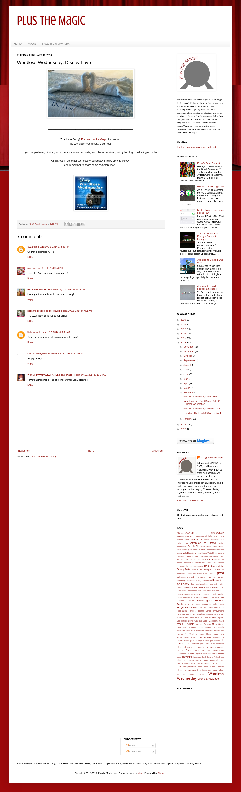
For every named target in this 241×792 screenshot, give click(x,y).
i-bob (140, 773)
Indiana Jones (204, 611)
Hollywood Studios (187, 607)
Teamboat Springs (207, 660)
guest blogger (203, 597)
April (186, 383)
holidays (219, 604)
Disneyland (208, 569)
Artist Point (182, 543)
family (198, 581)
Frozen (205, 591)
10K (215, 536)
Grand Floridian (217, 594)
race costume (199, 647)
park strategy (196, 640)
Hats (222, 597)
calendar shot (192, 556)
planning (220, 643)
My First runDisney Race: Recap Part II (210, 211)
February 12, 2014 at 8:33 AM (54, 332)
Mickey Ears (211, 627)
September (189, 360)
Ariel (222, 540)
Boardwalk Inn (194, 553)
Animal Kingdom (200, 539)
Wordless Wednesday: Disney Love (201, 408)
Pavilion (206, 640)
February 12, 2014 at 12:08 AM (69, 289)
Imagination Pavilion (186, 611)
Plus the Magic (51, 20)
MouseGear (219, 631)
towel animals (197, 664)
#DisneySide (217, 533)
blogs (221, 550)
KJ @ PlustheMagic (212, 457)
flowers (187, 587)
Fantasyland (207, 581)
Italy (216, 614)
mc (29, 268)
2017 (184, 329)
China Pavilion (202, 560)
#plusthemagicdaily (204, 536)
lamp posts (194, 617)
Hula (211, 608)
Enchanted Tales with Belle (189, 574)
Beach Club (194, 546)
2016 (184, 333)
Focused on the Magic (94, 139)
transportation (189, 667)
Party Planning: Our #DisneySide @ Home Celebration (201, 402)
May (186, 378)
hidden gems (204, 600)
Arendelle (215, 540)
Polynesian (187, 647)
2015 (184, 338)
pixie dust (210, 644)
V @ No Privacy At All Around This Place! (50, 375)
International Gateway (204, 614)
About (32, 43)
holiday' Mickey (208, 604)
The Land (220, 660)
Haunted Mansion (185, 601)
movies (180, 634)
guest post (214, 597)
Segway (198, 654)
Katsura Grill (183, 617)
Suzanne (32, 246)
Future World (213, 591)
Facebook (189, 147)
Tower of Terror (210, 664)
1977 (221, 536)
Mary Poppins (189, 627)
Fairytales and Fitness (39, 289)
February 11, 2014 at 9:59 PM (47, 268)
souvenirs (187, 657)
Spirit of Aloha (213, 657)
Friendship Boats (194, 591)
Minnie (221, 627)
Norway (193, 637)
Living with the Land (197, 621)
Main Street (218, 624)
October (187, 356)
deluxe (214, 566)
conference (188, 563)
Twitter (180, 147)
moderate (181, 631)
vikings (198, 670)
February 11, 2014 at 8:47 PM (53, 246)
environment (208, 574)
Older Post (157, 450)
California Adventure (209, 556)
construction (200, 563)
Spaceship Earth (199, 657)
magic (221, 621)
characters (190, 560)
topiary (180, 664)
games (180, 594)
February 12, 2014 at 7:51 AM (76, 310)
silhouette (207, 654)
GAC (222, 591)
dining (221, 566)
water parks (213, 670)
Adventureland (183, 540)
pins (188, 643)
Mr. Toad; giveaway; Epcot (198, 634)
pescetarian (215, 640)
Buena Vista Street (209, 553)
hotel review (203, 608)
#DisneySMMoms (185, 536)
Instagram (201, 147)
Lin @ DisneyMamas (38, 353)
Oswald (216, 637)
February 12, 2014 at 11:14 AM (90, 375)
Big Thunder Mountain (195, 550)
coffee (179, 563)
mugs (215, 634)
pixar (202, 644)
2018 (184, 324)
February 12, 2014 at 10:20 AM (67, 353)
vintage (205, 670)
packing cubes (183, 640)
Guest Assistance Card (187, 597)
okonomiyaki (205, 637)
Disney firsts (183, 569)
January (187, 419)
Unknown (32, 332)
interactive (190, 614)
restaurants (219, 647)
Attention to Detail (203, 542)
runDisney (187, 650)
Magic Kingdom (185, 624)
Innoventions (218, 611)
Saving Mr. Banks (203, 650)
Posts (130, 745)
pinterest (195, 644)
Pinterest (211, 147)
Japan (221, 614)
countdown (198, 566)
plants (179, 647)
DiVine (217, 569)
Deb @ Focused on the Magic (43, 310)
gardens (187, 594)
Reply (30, 256)
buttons (221, 553)
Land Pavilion (205, 617)
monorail (190, 630)
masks (200, 627)
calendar (180, 556)
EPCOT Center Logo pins (210, 186)
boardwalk (182, 553)
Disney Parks (196, 569)
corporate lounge (184, 566)
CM (222, 560)
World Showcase (208, 678)
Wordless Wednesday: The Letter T (201, 396)
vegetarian (190, 670)
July (185, 369)
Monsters (200, 631)
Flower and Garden (198, 584)
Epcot (219, 573)
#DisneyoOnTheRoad (187, 533)
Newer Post (24, 450)
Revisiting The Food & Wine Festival (202, 413)
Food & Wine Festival (208, 587)
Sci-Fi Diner (218, 650)
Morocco (209, 631)
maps (179, 627)
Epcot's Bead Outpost (208, 163)
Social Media (218, 654)
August (187, 365)
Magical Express (203, 624)
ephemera (181, 577)
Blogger (161, 773)
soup (179, 657)
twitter (212, 667)
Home (18, 43)
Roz (178, 650)
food (194, 587)
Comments (133, 751)
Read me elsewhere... (56, 43)
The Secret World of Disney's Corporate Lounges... (207, 236)
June (186, 374)
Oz (223, 637)
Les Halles (182, 621)
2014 (184, 342)
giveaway (205, 594)
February (188, 392)
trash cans (203, 667)
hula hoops (219, 608)
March (187, 388)
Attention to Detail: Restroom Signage (207, 287)
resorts (210, 647)
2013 (184, 424)
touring (187, 664)
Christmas (214, 559)
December (189, 346)
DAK (206, 566)
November (189, 351)
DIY (222, 569)
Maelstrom (213, 621)
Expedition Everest (196, 577)
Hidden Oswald (194, 604)
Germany (195, 594)
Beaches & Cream (209, 546)
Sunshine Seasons (191, 660)
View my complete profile (190, 500)
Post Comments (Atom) (43, 456)
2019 (184, 319)
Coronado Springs (215, 563)
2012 (184, 429)
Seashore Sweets (185, 654)
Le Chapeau (218, 617)
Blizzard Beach (212, 550)
